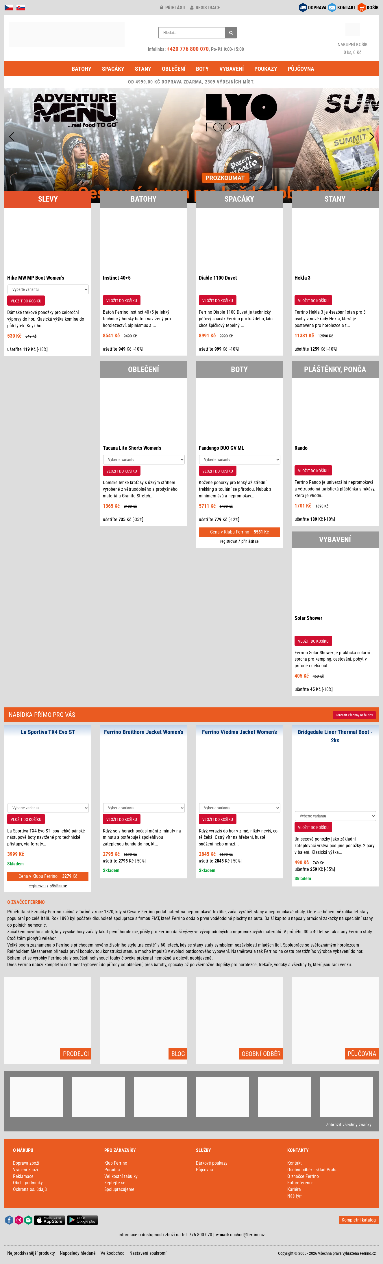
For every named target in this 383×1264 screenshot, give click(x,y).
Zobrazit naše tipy (354, 715)
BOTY (239, 369)
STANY (335, 199)
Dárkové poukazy (211, 1163)
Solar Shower (308, 618)
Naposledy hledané (78, 1253)
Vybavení (231, 68)
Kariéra (294, 1189)
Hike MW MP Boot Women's (35, 278)
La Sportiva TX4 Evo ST (48, 731)
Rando (301, 448)
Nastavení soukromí (147, 1253)
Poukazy (265, 68)
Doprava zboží (26, 1163)
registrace (205, 7)
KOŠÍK (373, 7)
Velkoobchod (113, 1253)
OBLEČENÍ (143, 369)
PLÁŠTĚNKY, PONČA (335, 369)
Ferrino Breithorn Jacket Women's (143, 731)
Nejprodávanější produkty (31, 1253)
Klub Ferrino (115, 1163)
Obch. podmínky (28, 1182)
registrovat (228, 541)
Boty (202, 68)
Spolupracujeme (119, 1189)
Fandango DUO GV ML (221, 448)
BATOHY (143, 199)
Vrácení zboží (25, 1169)
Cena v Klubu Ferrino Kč (239, 532)
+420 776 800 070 (188, 48)
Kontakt (294, 1163)
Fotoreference (300, 1182)
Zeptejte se (114, 1182)
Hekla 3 (302, 278)
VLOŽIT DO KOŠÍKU (26, 301)
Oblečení (173, 68)
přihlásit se (250, 541)
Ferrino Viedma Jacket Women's (239, 731)
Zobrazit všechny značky (348, 1124)
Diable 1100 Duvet (218, 278)
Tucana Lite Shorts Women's (132, 448)
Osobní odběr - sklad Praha (312, 1169)
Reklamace (23, 1176)
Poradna (112, 1169)
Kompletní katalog (359, 1220)
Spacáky (113, 68)
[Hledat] (231, 32)
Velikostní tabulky (121, 1176)
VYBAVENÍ (335, 539)
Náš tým (295, 1196)
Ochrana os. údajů (30, 1189)
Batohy (81, 68)
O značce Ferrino (303, 1176)
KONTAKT (346, 7)
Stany (143, 68)
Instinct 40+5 (117, 278)
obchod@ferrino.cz (247, 1234)
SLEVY (48, 199)
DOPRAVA (317, 7)
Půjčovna (301, 68)
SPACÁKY (239, 199)
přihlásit (173, 7)
